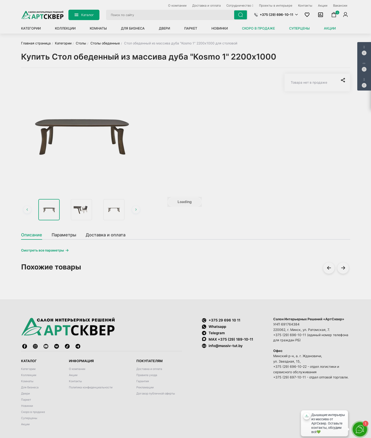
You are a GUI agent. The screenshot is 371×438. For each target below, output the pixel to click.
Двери (164, 28)
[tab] (34, 235)
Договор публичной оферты (155, 393)
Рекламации (145, 387)
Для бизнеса (133, 28)
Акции (330, 28)
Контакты (75, 381)
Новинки (219, 28)
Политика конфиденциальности (90, 387)
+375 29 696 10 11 (221, 320)
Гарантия (142, 381)
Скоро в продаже (258, 28)
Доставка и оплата (149, 369)
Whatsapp (214, 326)
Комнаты (98, 28)
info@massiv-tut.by (226, 345)
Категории (31, 28)
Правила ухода (146, 375)
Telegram (213, 333)
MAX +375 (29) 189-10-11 (227, 339)
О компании (77, 369)
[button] (276, 14)
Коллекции (65, 28)
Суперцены (299, 28)
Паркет (190, 28)
